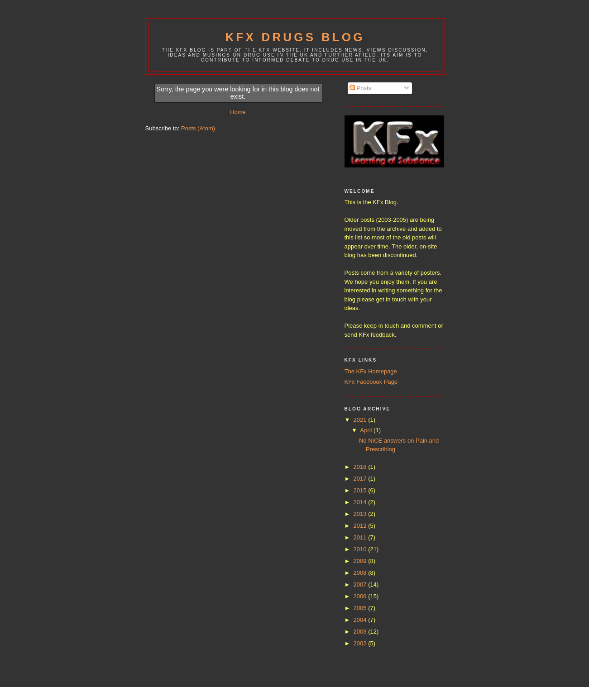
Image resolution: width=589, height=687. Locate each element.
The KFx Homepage (371, 371)
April (367, 430)
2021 (361, 419)
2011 (361, 537)
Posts (360, 88)
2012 (361, 525)
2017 (361, 478)
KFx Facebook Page (371, 381)
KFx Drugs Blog (294, 37)
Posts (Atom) (198, 128)
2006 (361, 596)
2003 (361, 631)
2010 (361, 549)
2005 (361, 608)
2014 (361, 502)
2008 (361, 572)
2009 (361, 561)
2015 (361, 490)
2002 (361, 643)
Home (238, 112)
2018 (361, 466)
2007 (361, 584)
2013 (361, 513)
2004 (361, 619)
